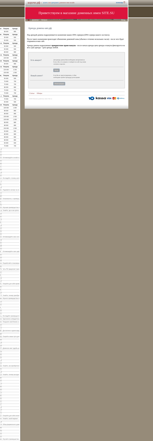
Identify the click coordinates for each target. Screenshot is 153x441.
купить (45, 3)
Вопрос (44, 20)
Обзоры (39, 93)
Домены (35, 20)
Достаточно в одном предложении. (14, 330)
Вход (123, 20)
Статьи (31, 93)
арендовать (55, 3)
